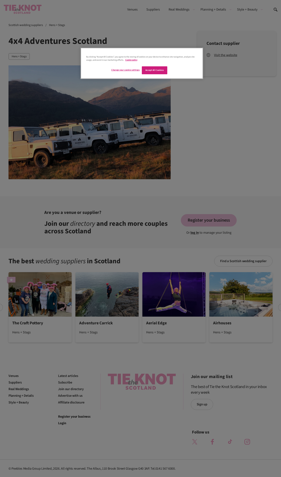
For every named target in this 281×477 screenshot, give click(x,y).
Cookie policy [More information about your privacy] (131, 60)
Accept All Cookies (154, 70)
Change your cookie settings (125, 70)
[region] (142, 63)
